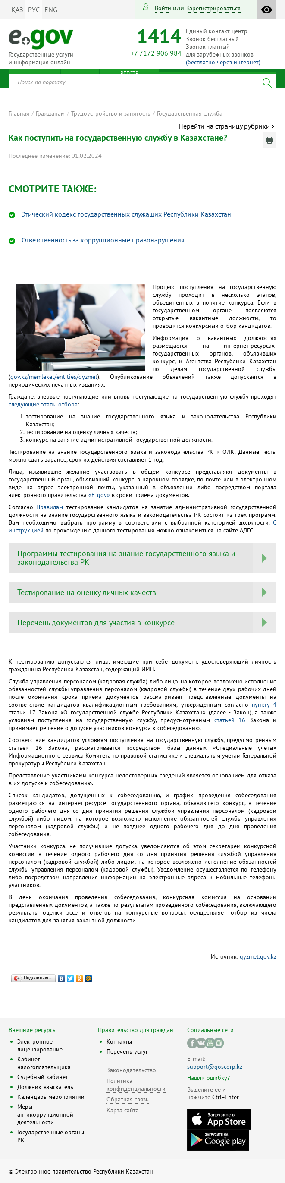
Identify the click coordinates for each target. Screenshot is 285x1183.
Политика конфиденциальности (136, 1084)
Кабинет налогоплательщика (44, 1063)
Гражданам (50, 113)
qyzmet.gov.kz (258, 956)
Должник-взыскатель (45, 1087)
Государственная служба (189, 113)
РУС (34, 9)
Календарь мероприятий (51, 1097)
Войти (163, 8)
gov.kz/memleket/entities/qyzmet (53, 377)
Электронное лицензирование (40, 1045)
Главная (19, 113)
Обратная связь (127, 1099)
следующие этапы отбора (43, 404)
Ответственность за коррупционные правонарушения (103, 240)
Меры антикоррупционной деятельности (45, 1114)
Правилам (49, 507)
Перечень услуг (127, 1051)
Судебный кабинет (42, 1077)
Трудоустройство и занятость (110, 113)
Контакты (119, 1041)
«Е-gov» (99, 495)
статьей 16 (229, 720)
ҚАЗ (17, 9)
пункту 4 (264, 704)
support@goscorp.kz (214, 1066)
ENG (50, 9)
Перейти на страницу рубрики (224, 126)
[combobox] (142, 82)
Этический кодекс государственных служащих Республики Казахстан (126, 214)
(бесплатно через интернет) (223, 62)
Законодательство (131, 1070)
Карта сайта (122, 1110)
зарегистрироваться (213, 8)
